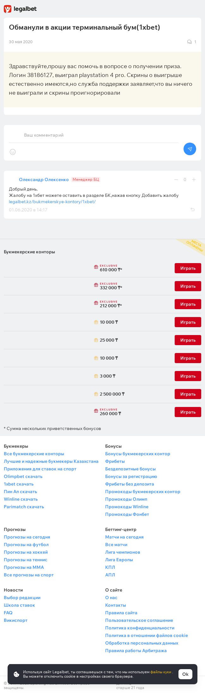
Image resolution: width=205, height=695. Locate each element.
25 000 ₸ (109, 340)
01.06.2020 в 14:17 (28, 210)
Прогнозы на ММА (24, 567)
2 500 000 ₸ (109, 394)
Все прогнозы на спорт (29, 575)
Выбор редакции (22, 597)
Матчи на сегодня (124, 537)
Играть (188, 268)
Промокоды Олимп (126, 499)
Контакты (115, 605)
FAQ (8, 612)
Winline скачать (21, 499)
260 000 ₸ (109, 412)
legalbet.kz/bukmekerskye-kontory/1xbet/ (52, 201)
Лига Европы (119, 559)
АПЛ (110, 575)
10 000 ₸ (109, 322)
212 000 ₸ (109, 304)
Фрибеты (115, 461)
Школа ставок (19, 605)
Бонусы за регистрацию (131, 476)
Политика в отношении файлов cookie (146, 635)
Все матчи (116, 544)
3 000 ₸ (107, 376)
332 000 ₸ (109, 286)
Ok (185, 674)
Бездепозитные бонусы (130, 469)
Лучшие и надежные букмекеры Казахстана (51, 461)
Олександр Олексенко (44, 179)
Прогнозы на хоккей (26, 552)
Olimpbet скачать (23, 476)
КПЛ (110, 567)
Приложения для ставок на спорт (40, 469)
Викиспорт (15, 620)
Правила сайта (121, 612)
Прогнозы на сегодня (27, 537)
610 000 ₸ (109, 268)
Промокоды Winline (126, 506)
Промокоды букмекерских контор (142, 491)
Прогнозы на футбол (26, 544)
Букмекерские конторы (29, 252)
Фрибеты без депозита (129, 484)
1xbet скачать (18, 484)
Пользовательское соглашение (139, 620)
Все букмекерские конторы (34, 453)
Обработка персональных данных (141, 643)
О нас (111, 597)
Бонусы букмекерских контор (137, 453)
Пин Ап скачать (20, 491)
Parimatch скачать (24, 506)
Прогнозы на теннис (25, 559)
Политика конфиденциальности (139, 628)
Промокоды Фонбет (127, 514)
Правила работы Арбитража (136, 650)
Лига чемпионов (122, 552)
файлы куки (161, 671)
